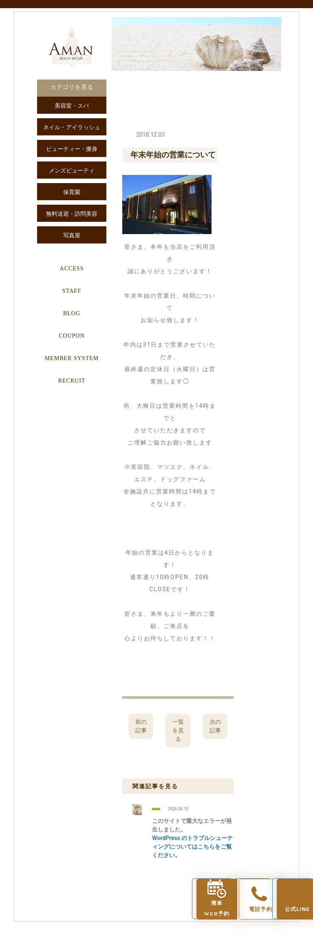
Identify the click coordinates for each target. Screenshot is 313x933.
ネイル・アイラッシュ (71, 127)
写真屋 (71, 235)
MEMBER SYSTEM (72, 358)
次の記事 (215, 726)
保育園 (71, 192)
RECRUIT (72, 381)
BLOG (71, 313)
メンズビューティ (72, 171)
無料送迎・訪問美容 (71, 214)
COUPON (72, 336)
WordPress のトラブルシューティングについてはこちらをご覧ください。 (192, 846)
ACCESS (72, 268)
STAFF (71, 291)
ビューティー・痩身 (71, 149)
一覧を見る (178, 730)
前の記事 (141, 726)
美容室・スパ (72, 106)
